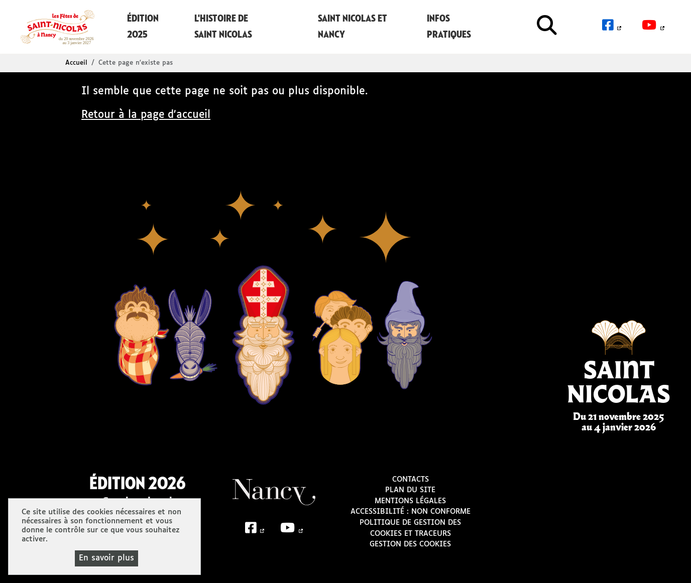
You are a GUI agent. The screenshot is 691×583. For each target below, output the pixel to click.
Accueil (76, 62)
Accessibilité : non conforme (411, 511)
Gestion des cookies (410, 543)
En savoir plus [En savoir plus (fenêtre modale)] (106, 558)
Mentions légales (410, 500)
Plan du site (410, 489)
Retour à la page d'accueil (147, 114)
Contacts (410, 478)
